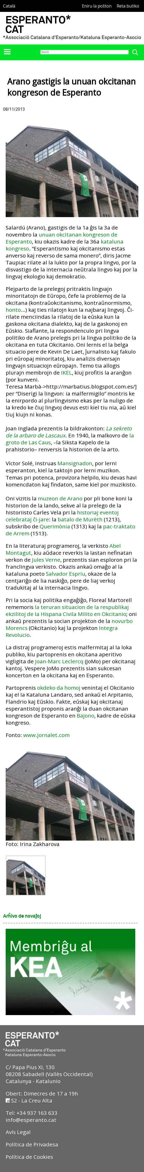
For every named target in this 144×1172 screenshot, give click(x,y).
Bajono (85, 715)
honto (13, 309)
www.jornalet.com (46, 735)
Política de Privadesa (32, 1144)
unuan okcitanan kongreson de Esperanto (61, 238)
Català (9, 6)
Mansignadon (74, 463)
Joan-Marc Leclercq (59, 661)
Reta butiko (128, 6)
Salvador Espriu (65, 573)
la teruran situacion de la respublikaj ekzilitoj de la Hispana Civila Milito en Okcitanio (67, 610)
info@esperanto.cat (31, 1119)
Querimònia (55, 526)
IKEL (66, 372)
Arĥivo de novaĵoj (22, 916)
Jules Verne (46, 559)
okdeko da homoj (58, 687)
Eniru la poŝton (97, 6)
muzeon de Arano (60, 498)
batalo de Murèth (80, 519)
